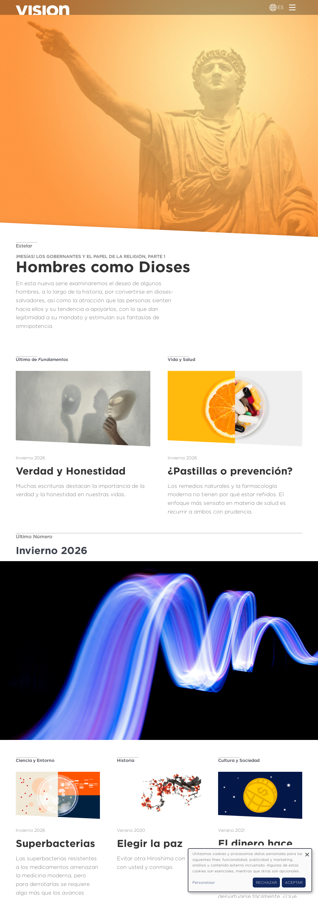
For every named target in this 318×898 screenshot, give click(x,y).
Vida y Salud (181, 359)
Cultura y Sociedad (239, 760)
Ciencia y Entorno (35, 760)
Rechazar (266, 882)
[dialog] (250, 870)
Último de (42, 359)
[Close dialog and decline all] (307, 852)
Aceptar (294, 882)
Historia (125, 760)
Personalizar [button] (203, 882)
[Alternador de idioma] (272, 7)
